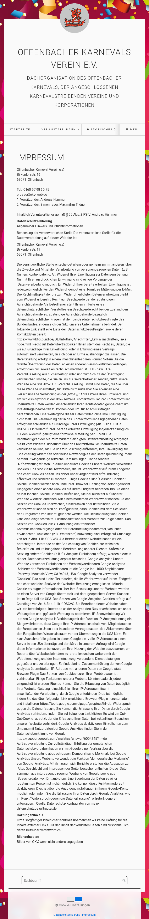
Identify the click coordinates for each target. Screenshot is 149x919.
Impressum (90, 901)
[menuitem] (20, 129)
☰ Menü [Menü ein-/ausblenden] (133, 129)
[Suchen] (124, 880)
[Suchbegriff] (74, 880)
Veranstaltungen (59, 129)
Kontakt (73, 901)
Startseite (19, 129)
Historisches (99, 129)
